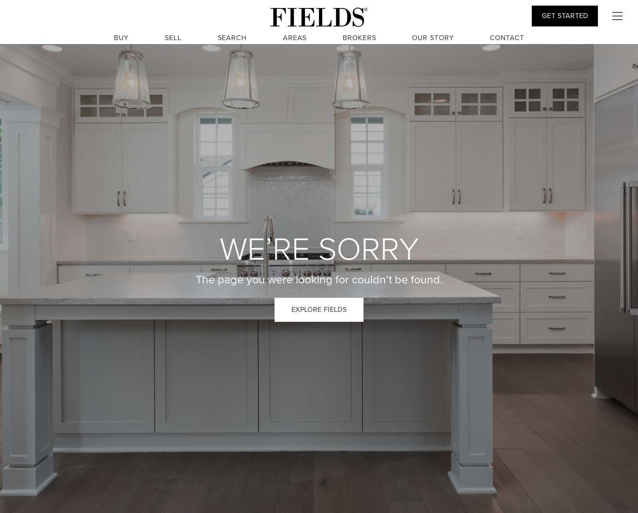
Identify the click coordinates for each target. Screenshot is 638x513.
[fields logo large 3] (319, 17)
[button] (617, 16)
